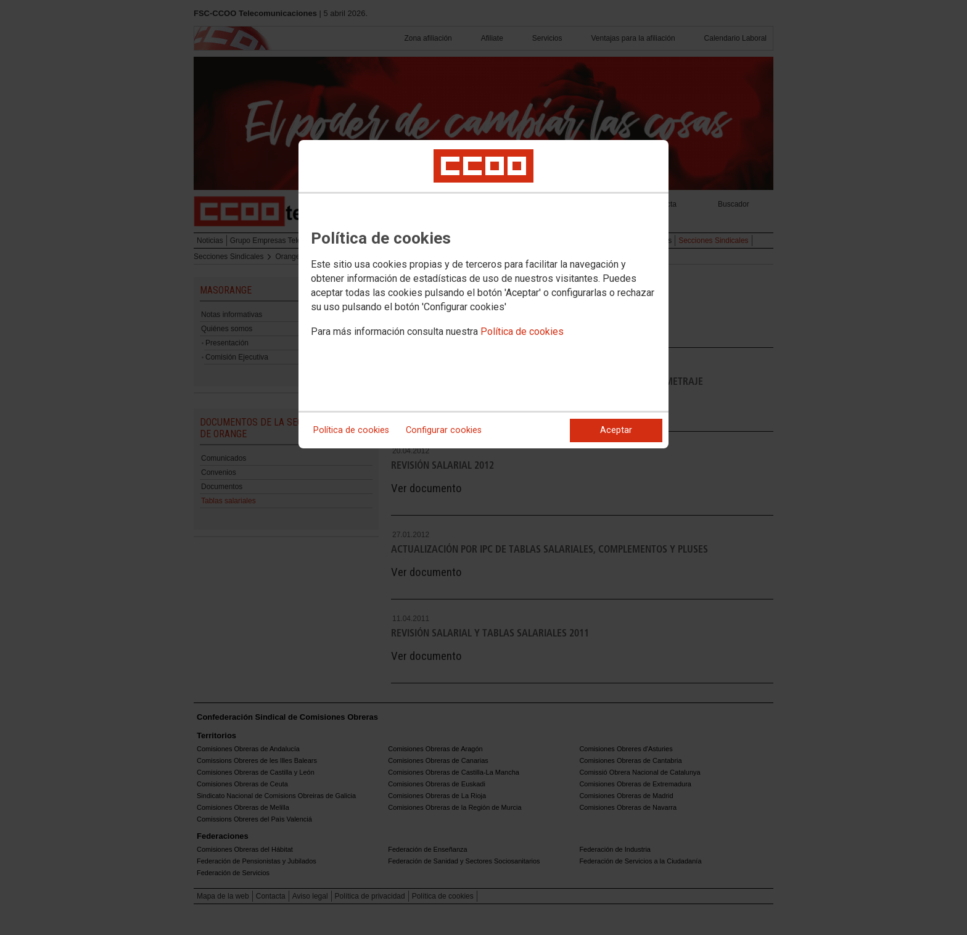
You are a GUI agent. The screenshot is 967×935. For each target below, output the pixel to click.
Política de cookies (522, 331)
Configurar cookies (444, 430)
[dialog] (483, 294)
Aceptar (616, 430)
